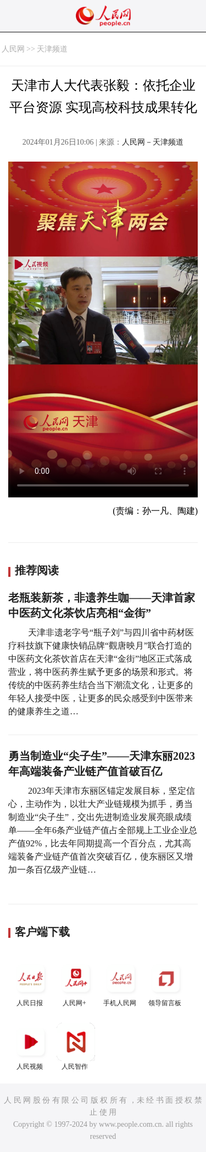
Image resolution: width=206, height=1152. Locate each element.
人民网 (13, 49)
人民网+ (76, 983)
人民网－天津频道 (152, 142)
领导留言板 (166, 983)
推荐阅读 (37, 570)
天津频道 (52, 49)
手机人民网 (121, 983)
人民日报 (31, 983)
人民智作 (76, 1046)
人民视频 (31, 1046)
